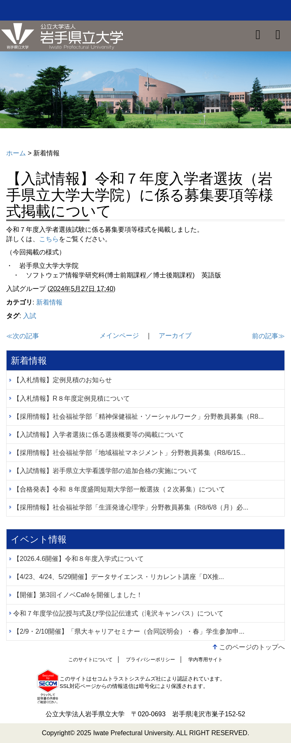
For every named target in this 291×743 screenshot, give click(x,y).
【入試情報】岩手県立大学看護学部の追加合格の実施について (105, 470)
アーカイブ (175, 335)
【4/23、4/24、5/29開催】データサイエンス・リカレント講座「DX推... (118, 576)
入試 (29, 315)
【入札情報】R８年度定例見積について (71, 398)
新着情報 (49, 302)
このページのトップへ (252, 647)
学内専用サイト (205, 659)
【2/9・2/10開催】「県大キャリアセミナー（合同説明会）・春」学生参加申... (129, 631)
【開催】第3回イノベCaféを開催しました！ (78, 594)
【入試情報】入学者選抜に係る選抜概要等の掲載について (98, 434)
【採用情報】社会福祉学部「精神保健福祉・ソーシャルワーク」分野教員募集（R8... (138, 416)
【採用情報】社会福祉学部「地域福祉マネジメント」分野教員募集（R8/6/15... (129, 452)
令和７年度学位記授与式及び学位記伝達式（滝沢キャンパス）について (118, 613)
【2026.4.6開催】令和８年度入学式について (78, 558)
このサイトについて (90, 659)
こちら (49, 238)
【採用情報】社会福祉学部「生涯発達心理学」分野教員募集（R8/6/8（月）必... (130, 507)
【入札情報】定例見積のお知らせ (62, 379)
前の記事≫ (268, 335)
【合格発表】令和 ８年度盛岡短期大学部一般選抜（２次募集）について (119, 489)
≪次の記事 (22, 335)
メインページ (119, 335)
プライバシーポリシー (150, 659)
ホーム (16, 153)
